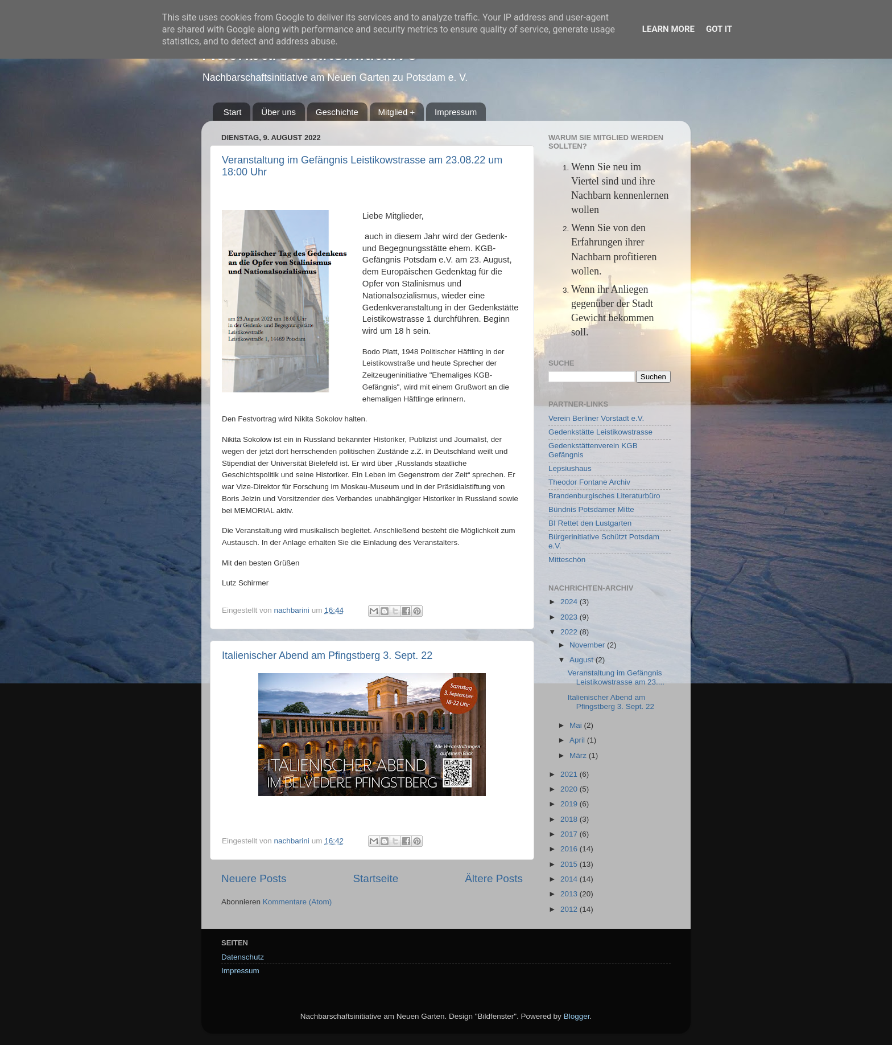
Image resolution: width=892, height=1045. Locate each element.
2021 (570, 774)
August (582, 659)
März (579, 755)
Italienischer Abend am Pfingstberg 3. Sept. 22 (327, 655)
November (588, 645)
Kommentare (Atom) (297, 902)
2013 (570, 894)
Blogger (577, 1016)
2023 (570, 617)
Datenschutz (242, 957)
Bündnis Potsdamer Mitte (591, 509)
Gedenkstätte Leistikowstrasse (600, 432)
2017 (570, 834)
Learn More (668, 29)
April (578, 740)
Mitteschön (566, 559)
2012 (570, 909)
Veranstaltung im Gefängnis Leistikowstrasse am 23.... (616, 677)
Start (233, 112)
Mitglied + (396, 112)
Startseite (375, 878)
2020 (570, 789)
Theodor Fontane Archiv (589, 482)
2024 (570, 601)
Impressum (456, 112)
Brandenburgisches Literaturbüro (604, 495)
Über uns (278, 112)
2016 (570, 849)
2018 (570, 819)
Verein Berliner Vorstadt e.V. (596, 418)
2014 (570, 879)
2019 (570, 804)
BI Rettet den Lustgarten (589, 523)
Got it (719, 29)
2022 (570, 632)
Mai (576, 725)
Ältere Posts (494, 878)
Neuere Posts (253, 878)
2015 (570, 864)
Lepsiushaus (570, 468)
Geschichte (337, 112)
